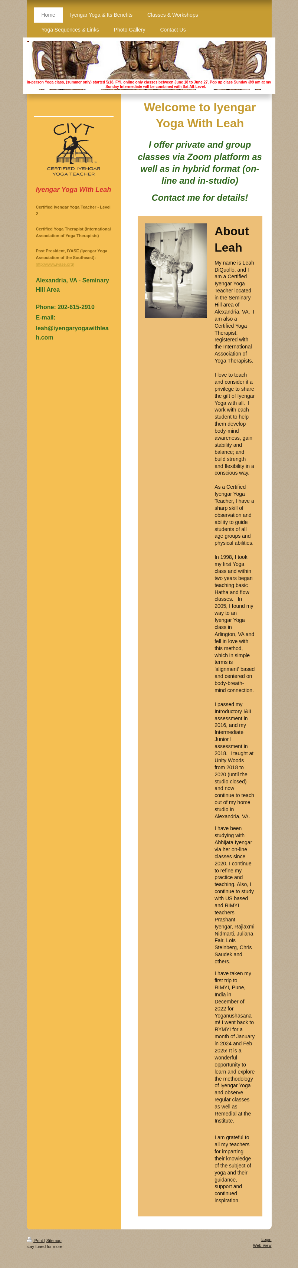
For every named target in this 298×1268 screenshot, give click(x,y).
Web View (262, 1245)
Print (35, 1240)
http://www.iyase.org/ (55, 264)
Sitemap (54, 1240)
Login (266, 1239)
